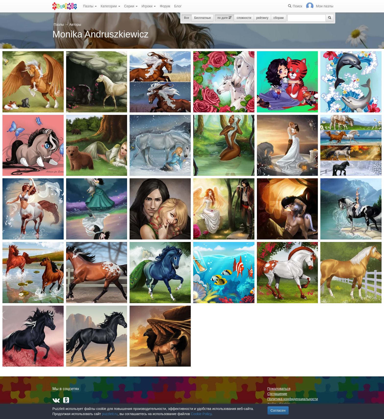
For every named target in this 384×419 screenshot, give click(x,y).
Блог (177, 6)
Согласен (278, 410)
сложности (244, 18)
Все (186, 18)
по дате (224, 18)
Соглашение (277, 394)
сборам (279, 18)
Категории (110, 6)
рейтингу (262, 18)
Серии (131, 6)
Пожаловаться (278, 389)
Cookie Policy (201, 414)
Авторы (75, 24)
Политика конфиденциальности (292, 399)
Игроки (149, 6)
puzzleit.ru (110, 414)
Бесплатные (202, 18)
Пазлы (90, 6)
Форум (165, 6)
